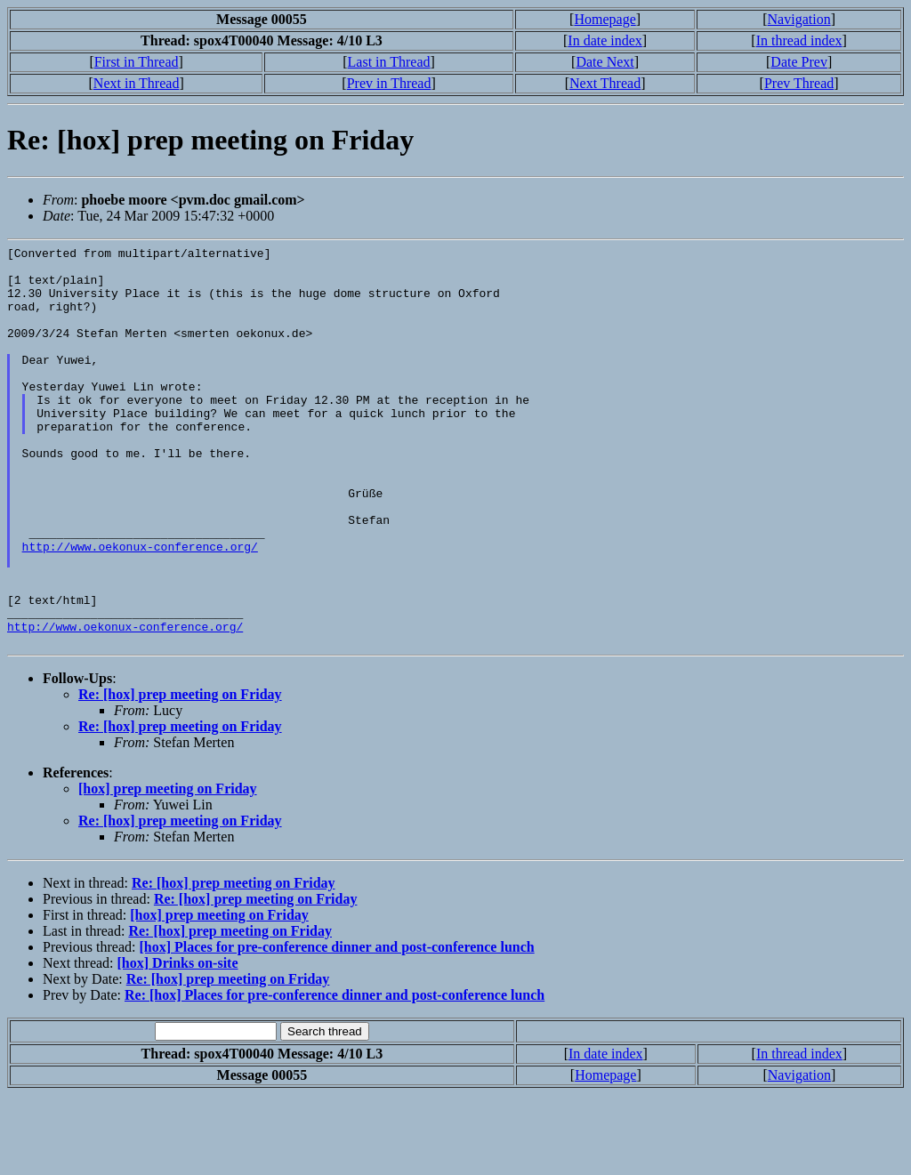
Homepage (604, 19)
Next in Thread (136, 83)
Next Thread (605, 83)
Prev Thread (799, 83)
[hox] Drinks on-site (177, 1042)
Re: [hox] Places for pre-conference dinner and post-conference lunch (334, 1074)
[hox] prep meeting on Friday (167, 868)
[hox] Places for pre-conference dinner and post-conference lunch (336, 1026)
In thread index (799, 40)
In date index (605, 40)
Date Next (604, 61)
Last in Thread (389, 61)
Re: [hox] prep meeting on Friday (180, 774)
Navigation (799, 19)
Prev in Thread (389, 83)
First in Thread (136, 61)
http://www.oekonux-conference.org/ (140, 608)
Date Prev (798, 61)
